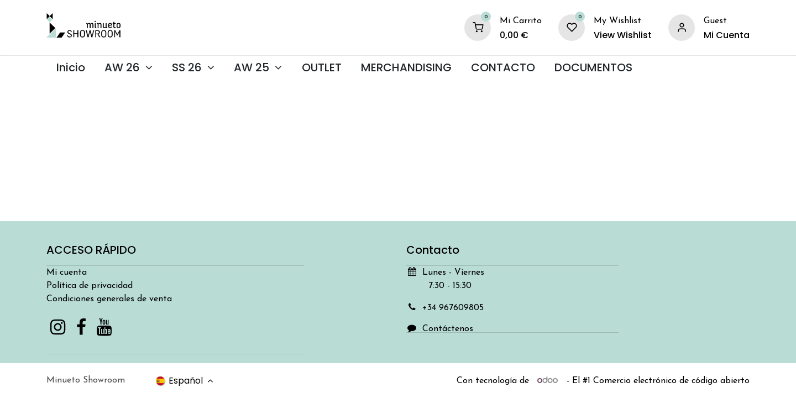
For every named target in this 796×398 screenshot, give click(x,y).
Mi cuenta (66, 272)
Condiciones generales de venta (109, 299)
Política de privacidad (89, 285)
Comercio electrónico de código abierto (671, 380)
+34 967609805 (453, 307)
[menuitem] (70, 68)
